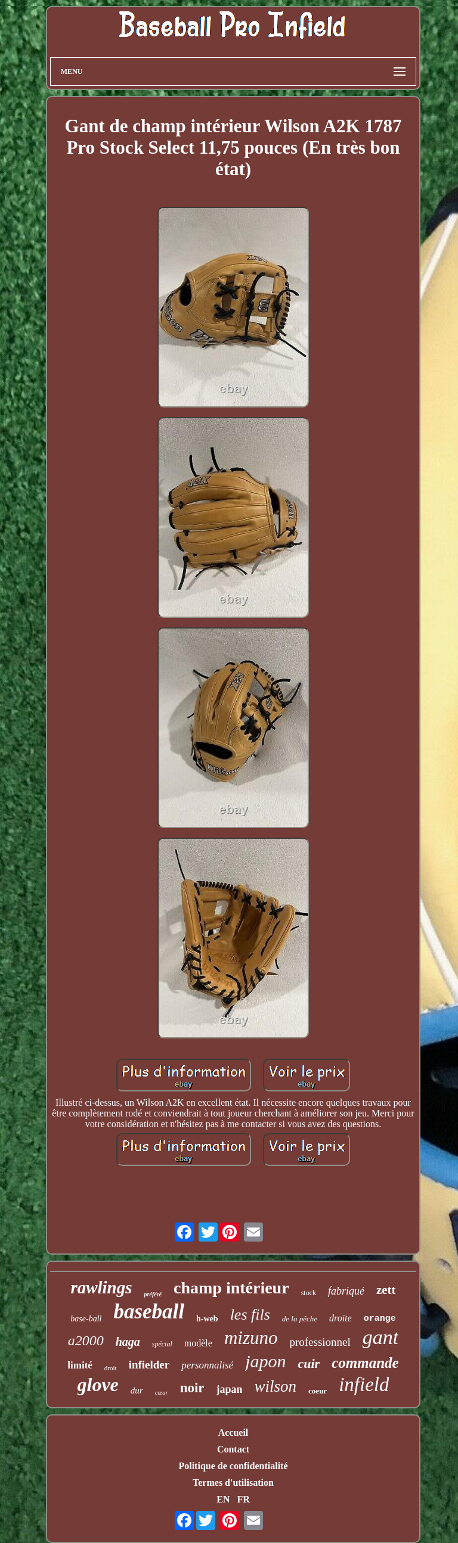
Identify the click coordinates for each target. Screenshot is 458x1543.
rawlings (101, 1287)
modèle (198, 1343)
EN (223, 1499)
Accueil (233, 1432)
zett (386, 1290)
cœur (161, 1392)
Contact (233, 1449)
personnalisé (207, 1365)
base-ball (85, 1318)
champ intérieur (231, 1287)
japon (265, 1361)
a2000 (86, 1340)
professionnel (319, 1342)
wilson (276, 1386)
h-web (207, 1318)
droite (340, 1318)
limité (79, 1365)
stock (308, 1293)
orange (380, 1319)
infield (364, 1384)
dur (137, 1390)
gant (380, 1337)
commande (365, 1363)
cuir (309, 1363)
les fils (250, 1314)
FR (243, 1499)
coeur (317, 1390)
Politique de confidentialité (232, 1466)
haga (128, 1341)
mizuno (251, 1337)
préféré (153, 1294)
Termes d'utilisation (233, 1482)
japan (229, 1389)
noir (192, 1387)
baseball (148, 1311)
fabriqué (346, 1291)
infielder (149, 1364)
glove (98, 1384)
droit (110, 1367)
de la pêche (299, 1318)
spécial (162, 1344)
